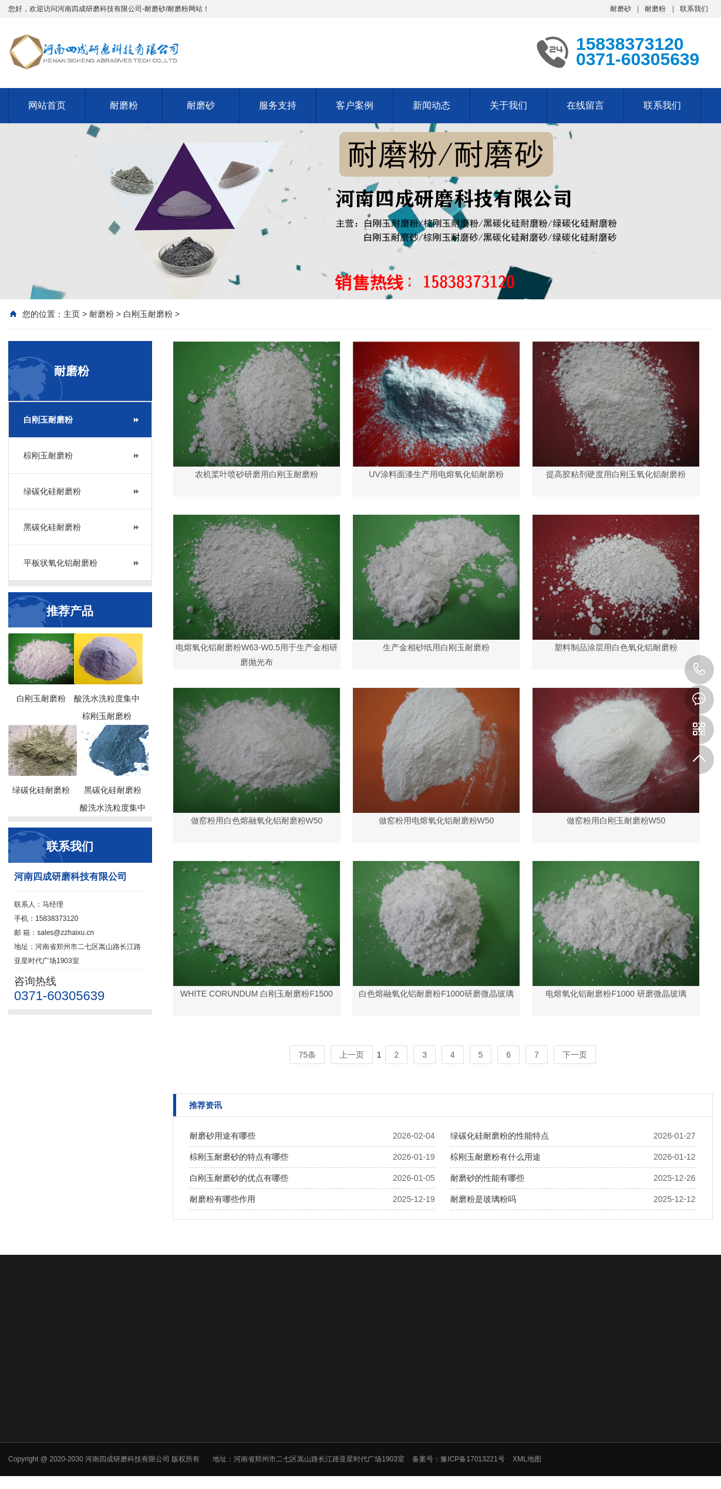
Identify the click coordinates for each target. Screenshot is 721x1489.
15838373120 (699, 669)
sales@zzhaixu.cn (65, 932)
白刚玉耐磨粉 (148, 314)
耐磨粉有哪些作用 (222, 1199)
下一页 (574, 1054)
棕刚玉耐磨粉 (48, 455)
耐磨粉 (655, 9)
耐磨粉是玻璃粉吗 (483, 1199)
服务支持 (278, 105)
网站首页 (47, 105)
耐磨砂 (620, 9)
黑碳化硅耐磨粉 (52, 527)
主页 (71, 314)
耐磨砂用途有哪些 (222, 1135)
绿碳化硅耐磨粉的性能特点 (499, 1135)
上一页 (351, 1054)
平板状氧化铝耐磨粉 (60, 563)
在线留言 (585, 105)
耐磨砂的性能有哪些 (487, 1178)
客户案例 (354, 105)
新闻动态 (431, 105)
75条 (307, 1054)
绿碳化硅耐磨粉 (52, 491)
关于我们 (508, 105)
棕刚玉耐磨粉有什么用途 (495, 1157)
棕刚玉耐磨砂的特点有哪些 (239, 1157)
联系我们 (694, 9)
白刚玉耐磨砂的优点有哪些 (239, 1178)
